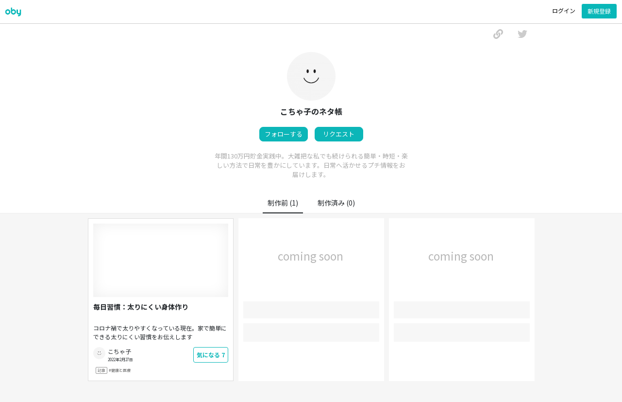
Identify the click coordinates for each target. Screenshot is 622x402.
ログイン (563, 10)
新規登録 (599, 11)
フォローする (284, 134)
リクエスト (338, 134)
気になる (211, 354)
